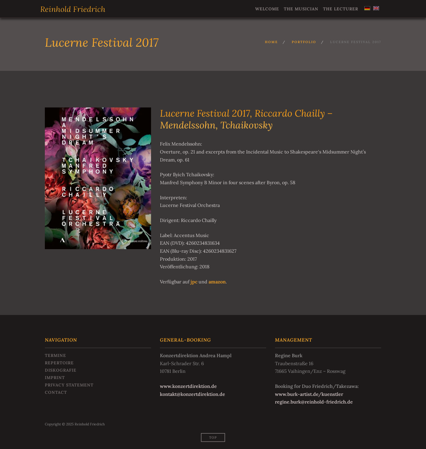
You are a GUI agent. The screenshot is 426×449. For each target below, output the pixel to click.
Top (213, 437)
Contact (56, 392)
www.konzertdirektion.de (188, 386)
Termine (55, 355)
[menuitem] (366, 8)
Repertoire (59, 362)
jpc (194, 282)
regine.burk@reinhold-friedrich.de (314, 402)
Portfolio (304, 42)
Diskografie (60, 370)
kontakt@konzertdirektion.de (192, 394)
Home (271, 42)
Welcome (267, 9)
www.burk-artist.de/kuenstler (309, 394)
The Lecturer (340, 9)
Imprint (55, 377)
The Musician (301, 9)
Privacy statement (69, 385)
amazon (217, 282)
